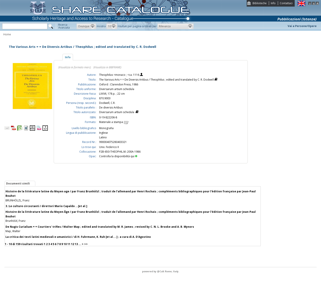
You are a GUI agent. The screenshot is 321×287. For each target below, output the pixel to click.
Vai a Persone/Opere (302, 26)
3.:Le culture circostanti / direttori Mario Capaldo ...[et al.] (46, 206)
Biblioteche (260, 3)
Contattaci (286, 3)
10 (65, 244)
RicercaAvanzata (64, 26)
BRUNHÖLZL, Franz (17, 200)
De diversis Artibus (111, 107)
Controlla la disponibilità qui (118, 156)
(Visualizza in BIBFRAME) (107, 67)
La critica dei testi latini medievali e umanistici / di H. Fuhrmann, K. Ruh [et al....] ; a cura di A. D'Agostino (78, 237)
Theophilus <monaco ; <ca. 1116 (119, 75)
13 (76, 244)
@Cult (161, 271)
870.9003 (105, 98)
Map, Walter (12, 231)
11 (68, 244)
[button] (86, 26)
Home (7, 34)
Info (273, 3)
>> (86, 244)
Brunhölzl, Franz (15, 221)
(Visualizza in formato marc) (74, 67)
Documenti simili (18, 183)
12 (72, 244)
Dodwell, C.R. (107, 103)
